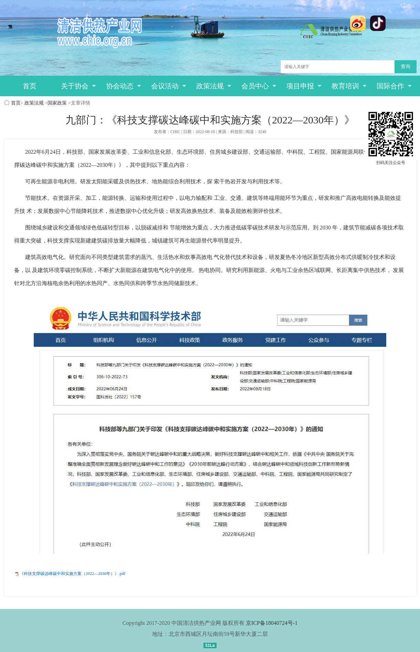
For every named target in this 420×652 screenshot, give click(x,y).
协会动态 (123, 86)
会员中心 (259, 86)
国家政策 (57, 103)
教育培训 (349, 86)
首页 (29, 86)
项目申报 (304, 86)
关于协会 (78, 86)
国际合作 (394, 86)
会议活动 (169, 86)
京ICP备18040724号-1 (271, 623)
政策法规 (214, 86)
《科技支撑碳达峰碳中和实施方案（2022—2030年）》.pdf (72, 573)
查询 (405, 66)
